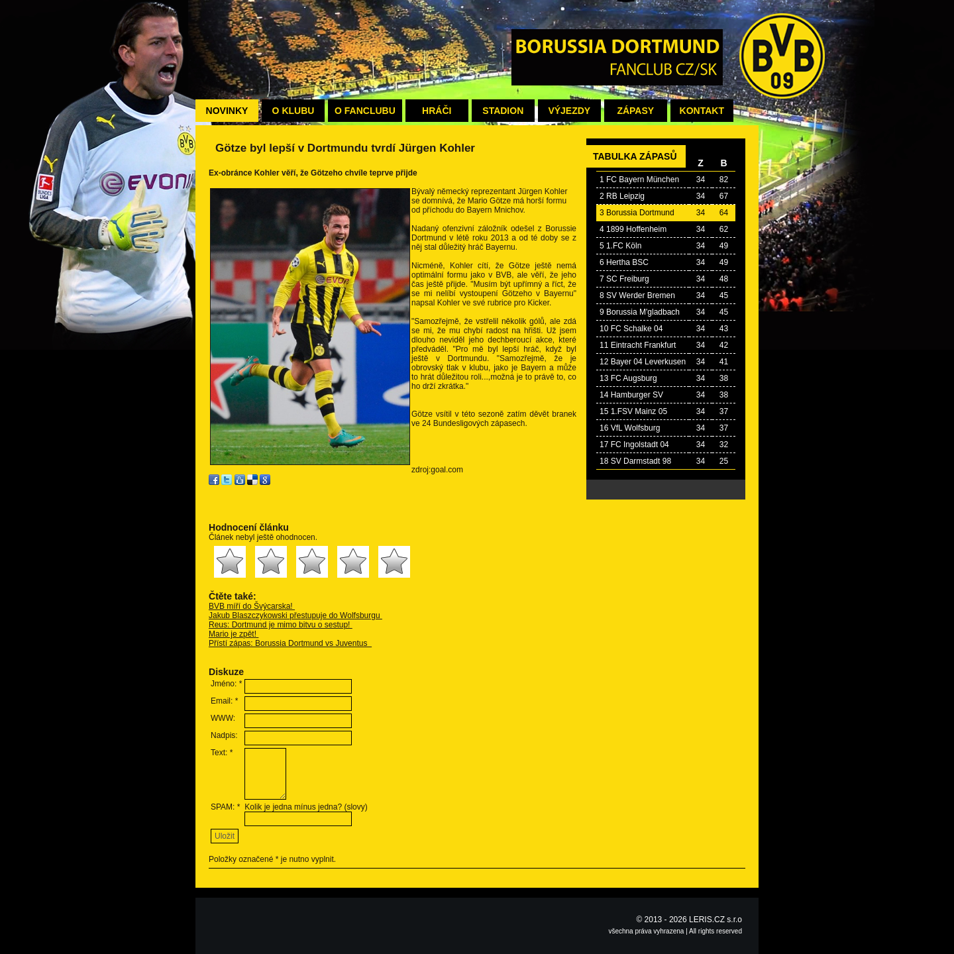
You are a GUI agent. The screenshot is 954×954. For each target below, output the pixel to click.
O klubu (293, 110)
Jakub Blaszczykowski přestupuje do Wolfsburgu (295, 615)
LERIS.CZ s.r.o (715, 919)
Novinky (227, 110)
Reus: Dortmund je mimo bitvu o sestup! (280, 624)
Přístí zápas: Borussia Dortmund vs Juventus (290, 643)
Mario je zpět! (233, 634)
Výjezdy (569, 110)
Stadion (502, 110)
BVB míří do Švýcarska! (252, 606)
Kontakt (702, 110)
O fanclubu (365, 110)
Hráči (436, 110)
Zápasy (635, 110)
